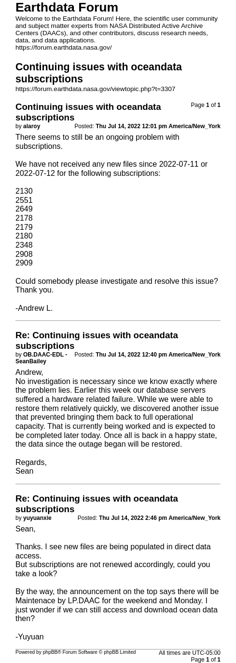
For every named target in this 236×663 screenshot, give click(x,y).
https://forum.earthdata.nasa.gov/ (63, 47)
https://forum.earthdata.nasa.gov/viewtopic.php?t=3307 (95, 89)
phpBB (50, 652)
